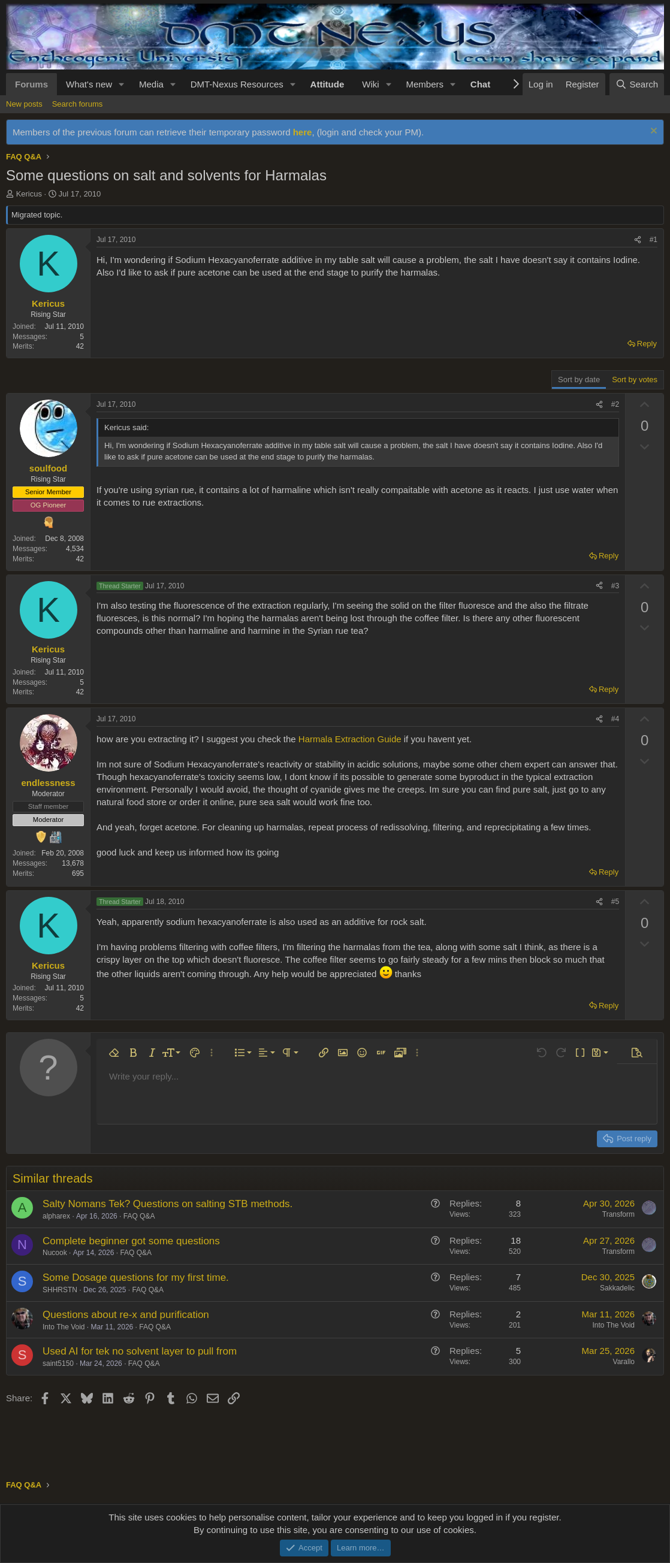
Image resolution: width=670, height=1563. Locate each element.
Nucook (55, 1252)
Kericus (29, 193)
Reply (647, 343)
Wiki (370, 84)
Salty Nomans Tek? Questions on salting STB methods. (167, 1204)
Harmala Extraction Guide (350, 739)
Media (151, 84)
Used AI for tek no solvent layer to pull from (140, 1351)
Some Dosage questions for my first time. (136, 1277)
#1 (653, 239)
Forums (31, 84)
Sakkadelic (617, 1288)
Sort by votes (634, 379)
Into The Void (64, 1327)
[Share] (637, 240)
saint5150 (58, 1363)
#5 (615, 901)
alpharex (56, 1216)
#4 (615, 719)
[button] (121, 84)
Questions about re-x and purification (126, 1314)
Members (424, 84)
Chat (480, 84)
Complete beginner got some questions (131, 1241)
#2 (615, 404)
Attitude (327, 84)
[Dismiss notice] (652, 132)
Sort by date (579, 379)
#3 (615, 586)
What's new (89, 84)
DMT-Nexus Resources (237, 84)
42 (80, 346)
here (302, 132)
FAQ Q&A (139, 1216)
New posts (24, 103)
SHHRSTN (60, 1290)
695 (78, 873)
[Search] (636, 84)
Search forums (77, 103)
